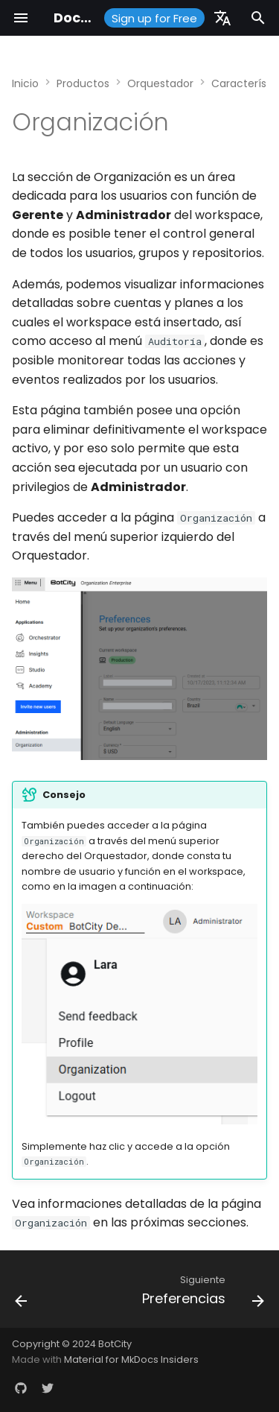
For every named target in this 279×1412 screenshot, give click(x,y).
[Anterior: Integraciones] (21, 1293)
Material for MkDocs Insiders (131, 1359)
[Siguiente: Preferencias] (201, 1293)
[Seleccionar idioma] (222, 18)
